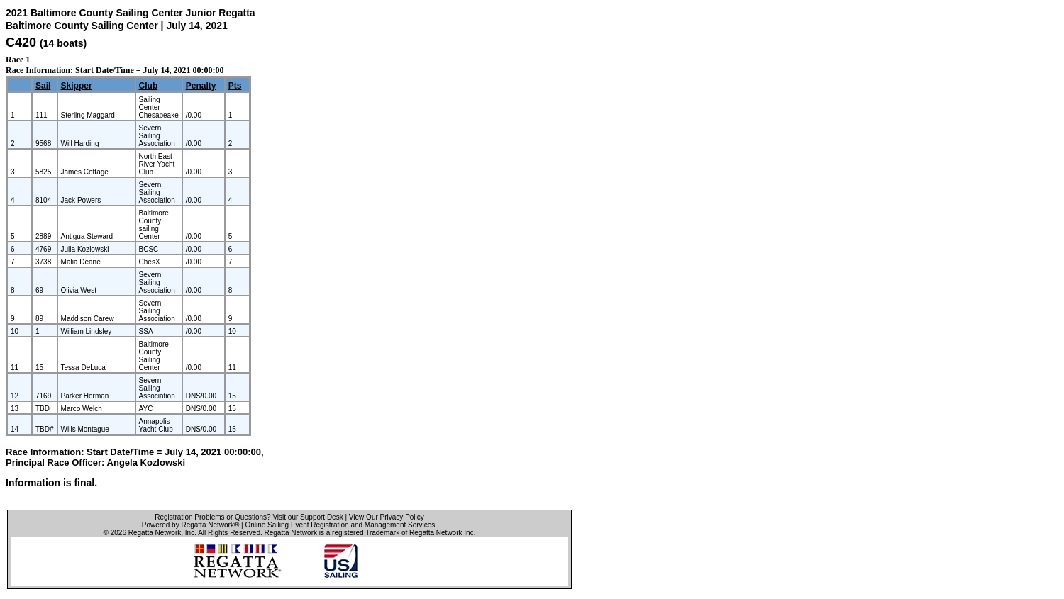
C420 (21, 42)
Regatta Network (154, 533)
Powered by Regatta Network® (190, 525)
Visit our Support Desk (307, 517)
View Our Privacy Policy (386, 517)
